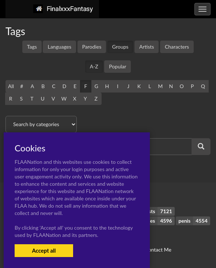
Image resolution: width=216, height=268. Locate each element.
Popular (117, 66)
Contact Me (158, 249)
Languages (59, 47)
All (11, 86)
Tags (32, 47)
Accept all (44, 250)
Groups (120, 47)
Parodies (92, 47)
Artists (146, 47)
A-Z (94, 66)
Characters (177, 47)
